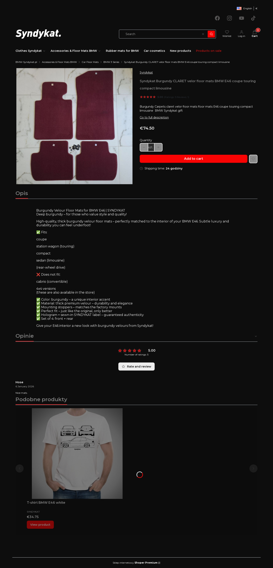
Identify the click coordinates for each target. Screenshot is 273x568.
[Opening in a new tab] (217, 18)
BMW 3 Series (111, 61)
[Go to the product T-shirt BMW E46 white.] (77, 453)
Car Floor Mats (90, 61)
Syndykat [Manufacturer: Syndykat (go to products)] (146, 72)
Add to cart (193, 159)
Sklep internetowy (135, 562)
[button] (211, 34)
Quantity (146, 140)
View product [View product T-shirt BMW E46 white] (40, 524)
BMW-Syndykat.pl (26, 61)
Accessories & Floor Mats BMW (59, 61)
